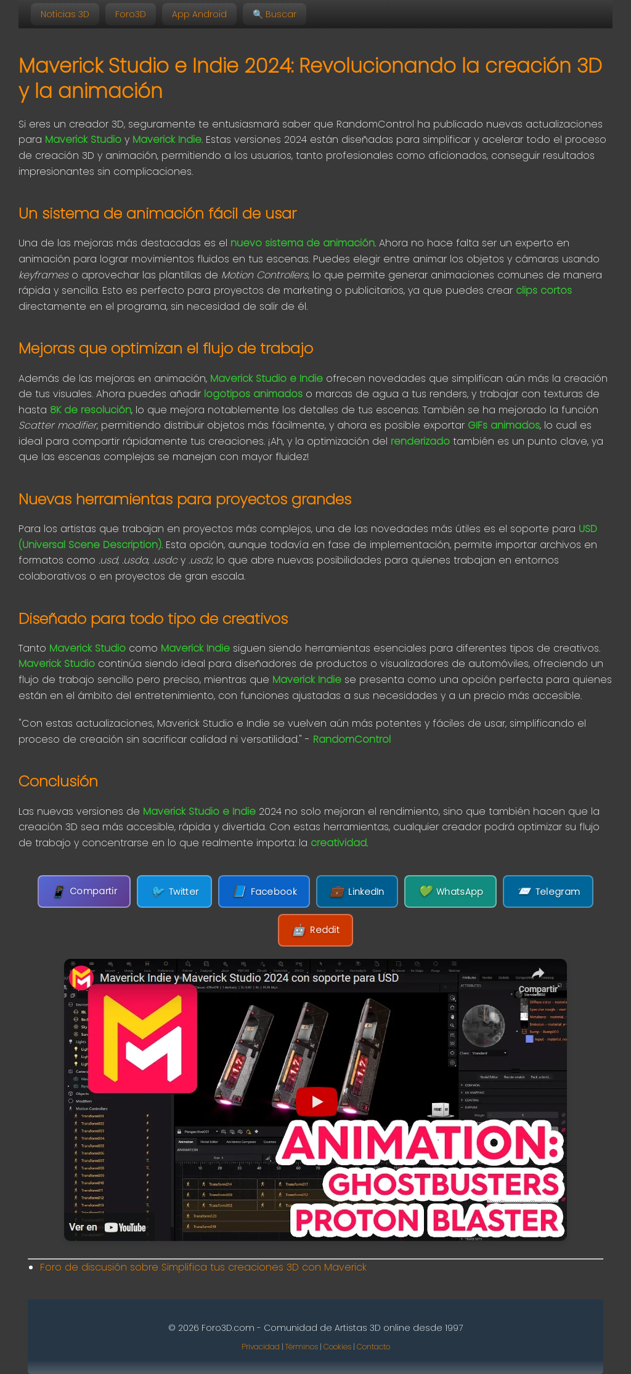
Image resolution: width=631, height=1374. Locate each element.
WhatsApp (451, 891)
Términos (301, 1346)
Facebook (264, 891)
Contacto (373, 1346)
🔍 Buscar (274, 14)
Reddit (315, 930)
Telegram (548, 891)
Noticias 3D (65, 14)
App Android (199, 14)
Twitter (174, 891)
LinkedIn (357, 891)
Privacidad (261, 1346)
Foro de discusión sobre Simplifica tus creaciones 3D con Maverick (203, 1267)
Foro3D (130, 14)
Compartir (84, 891)
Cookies (337, 1346)
